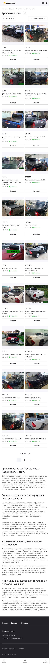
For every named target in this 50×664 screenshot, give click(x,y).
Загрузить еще (24, 453)
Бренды (14, 623)
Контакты (24, 623)
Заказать (13, 59)
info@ (3, 635)
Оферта (21, 648)
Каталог (5, 623)
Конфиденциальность (8, 648)
